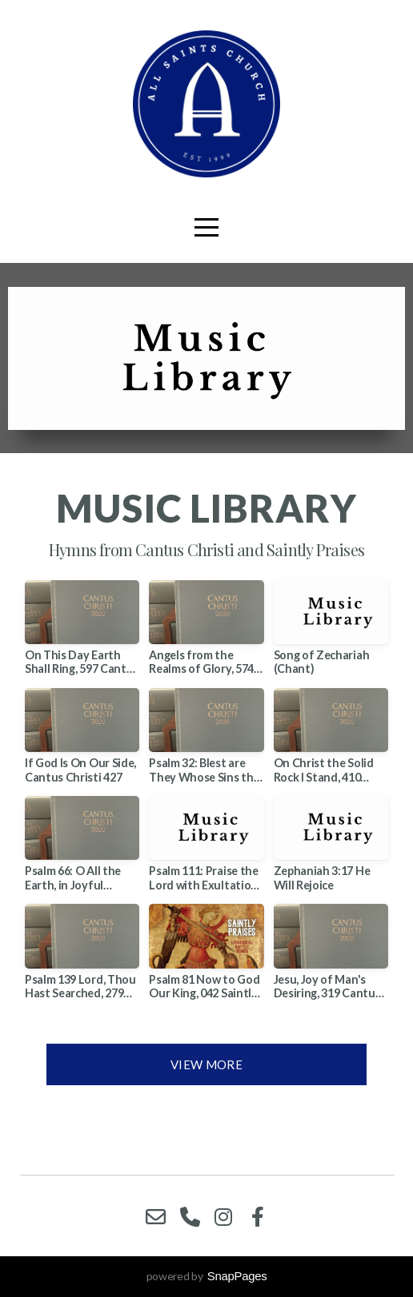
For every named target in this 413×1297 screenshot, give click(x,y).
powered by (206, 1276)
